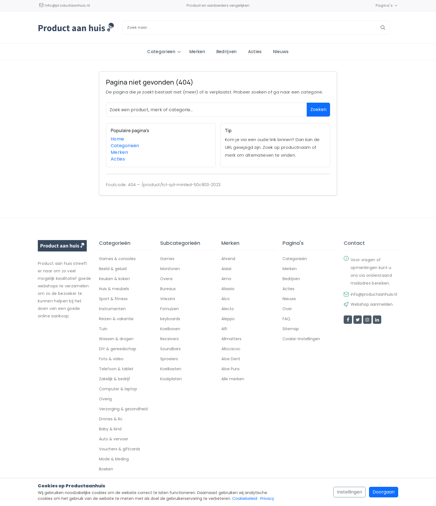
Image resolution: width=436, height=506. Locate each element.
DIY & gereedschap (117, 349)
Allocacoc (231, 349)
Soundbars (170, 349)
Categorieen (161, 52)
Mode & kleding (114, 459)
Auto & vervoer (113, 439)
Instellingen (349, 492)
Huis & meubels (114, 289)
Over (287, 309)
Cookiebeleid (244, 498)
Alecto (227, 309)
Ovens (166, 279)
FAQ (286, 319)
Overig (105, 399)
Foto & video (111, 359)
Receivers (169, 339)
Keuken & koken (114, 279)
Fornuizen (169, 309)
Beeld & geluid (113, 269)
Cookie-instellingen (301, 339)
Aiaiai (226, 269)
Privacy (267, 498)
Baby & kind (110, 429)
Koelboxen (170, 329)
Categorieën (125, 145)
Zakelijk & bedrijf (114, 379)
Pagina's (387, 5)
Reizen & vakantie (116, 319)
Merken (197, 52)
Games (167, 259)
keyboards (170, 319)
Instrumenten (112, 309)
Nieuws (281, 52)
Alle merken (232, 379)
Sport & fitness (113, 299)
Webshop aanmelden (372, 305)
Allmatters (231, 339)
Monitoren (170, 269)
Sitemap (291, 329)
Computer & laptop (118, 389)
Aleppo (228, 319)
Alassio (227, 289)
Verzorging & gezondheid (123, 409)
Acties (255, 52)
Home (117, 139)
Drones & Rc (111, 419)
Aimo (226, 279)
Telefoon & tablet (116, 369)
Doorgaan (384, 492)
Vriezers (167, 299)
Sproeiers (169, 359)
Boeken (106, 469)
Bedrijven (226, 52)
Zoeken (318, 110)
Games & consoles (117, 259)
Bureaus (168, 289)
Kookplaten (171, 379)
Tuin (103, 329)
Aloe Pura (230, 369)
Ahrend (228, 259)
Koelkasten (170, 369)
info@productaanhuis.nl (374, 295)
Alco (225, 299)
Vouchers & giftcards (119, 449)
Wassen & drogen (116, 339)
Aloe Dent (230, 359)
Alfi (224, 329)
